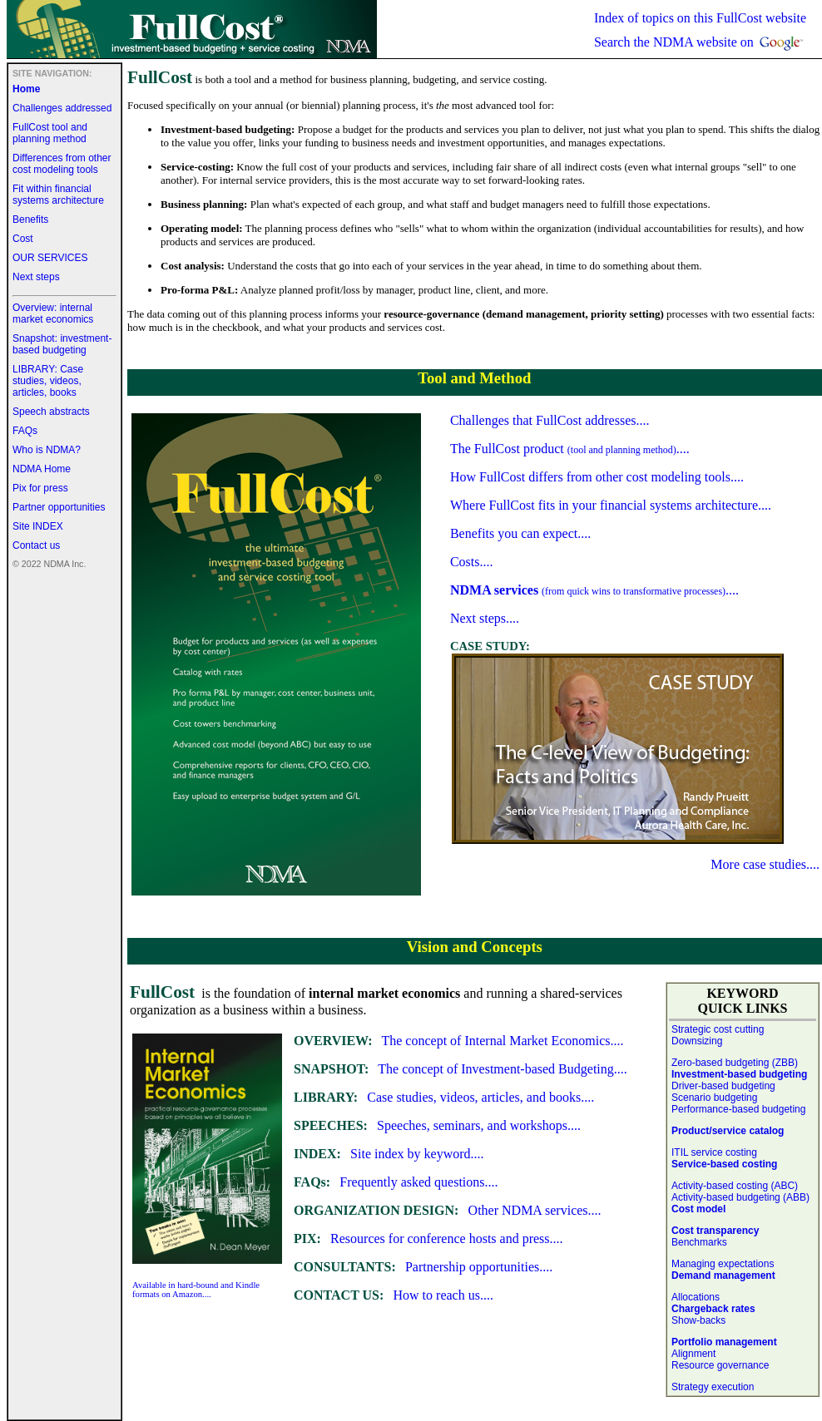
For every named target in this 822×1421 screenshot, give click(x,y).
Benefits (30, 219)
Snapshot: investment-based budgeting (61, 344)
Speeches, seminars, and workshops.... (437, 1125)
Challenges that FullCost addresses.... (550, 420)
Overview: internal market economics (52, 313)
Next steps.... (484, 618)
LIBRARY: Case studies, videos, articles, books (47, 380)
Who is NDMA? (46, 450)
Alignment (693, 1353)
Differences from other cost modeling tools (61, 163)
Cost (22, 238)
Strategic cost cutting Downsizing (717, 1035)
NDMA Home (41, 469)
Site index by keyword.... (389, 1154)
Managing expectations (722, 1264)
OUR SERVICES (49, 258)
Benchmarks (699, 1242)
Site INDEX (37, 526)
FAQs (24, 431)
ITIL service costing (714, 1152)
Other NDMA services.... (448, 1210)
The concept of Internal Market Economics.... (458, 1041)
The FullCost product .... (570, 449)
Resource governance (720, 1365)
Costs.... (471, 562)
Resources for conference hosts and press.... (428, 1238)
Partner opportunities (58, 507)
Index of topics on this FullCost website (700, 18)
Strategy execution (712, 1387)
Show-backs (698, 1320)
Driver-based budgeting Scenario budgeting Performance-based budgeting (738, 1097)
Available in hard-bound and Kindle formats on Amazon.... (196, 1289)
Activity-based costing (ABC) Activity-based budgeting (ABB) (740, 1191)
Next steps (36, 277)
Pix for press (40, 488)
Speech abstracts (51, 411)
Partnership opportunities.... (423, 1267)
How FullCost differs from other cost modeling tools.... (597, 477)
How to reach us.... (393, 1295)
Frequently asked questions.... (396, 1182)
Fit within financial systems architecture (58, 194)
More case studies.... (765, 864)
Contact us (36, 545)
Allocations (695, 1297)
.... (594, 590)
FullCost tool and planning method (49, 133)
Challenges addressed (61, 108)
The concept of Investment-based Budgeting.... (460, 1069)
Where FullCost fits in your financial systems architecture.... (610, 505)
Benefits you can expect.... (520, 533)
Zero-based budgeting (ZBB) (739, 1068)
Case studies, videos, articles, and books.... (444, 1097)
